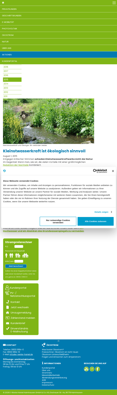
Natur (5, 41)
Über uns (6, 48)
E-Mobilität (8, 22)
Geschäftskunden (11, 15)
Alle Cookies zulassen (95, 221)
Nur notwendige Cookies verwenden (58, 221)
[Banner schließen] (113, 171)
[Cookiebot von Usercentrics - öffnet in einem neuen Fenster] (95, 171)
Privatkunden (9, 9)
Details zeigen (101, 212)
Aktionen (7, 54)
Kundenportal (9, 61)
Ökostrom (7, 35)
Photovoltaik (9, 28)
